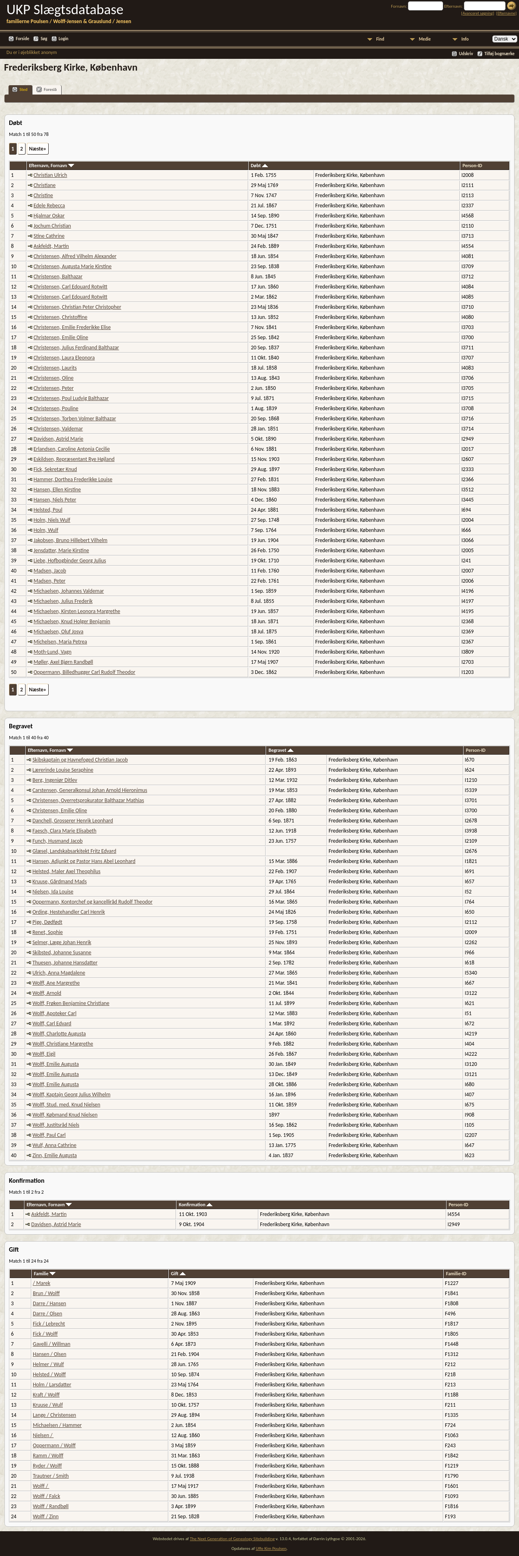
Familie (45, 1273)
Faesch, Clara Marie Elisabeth (64, 830)
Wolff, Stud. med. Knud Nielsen (66, 1104)
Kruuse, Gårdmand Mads (59, 881)
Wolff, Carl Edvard (51, 1023)
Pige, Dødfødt (47, 922)
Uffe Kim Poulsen (271, 1548)
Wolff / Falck (46, 1496)
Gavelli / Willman (52, 1344)
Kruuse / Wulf (48, 1404)
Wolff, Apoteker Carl (54, 1013)
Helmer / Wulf (48, 1364)
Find (380, 39)
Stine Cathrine (49, 235)
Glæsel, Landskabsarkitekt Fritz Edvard (74, 851)
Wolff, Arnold (46, 993)
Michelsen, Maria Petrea (60, 641)
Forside (22, 38)
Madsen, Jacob (50, 570)
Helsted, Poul (48, 509)
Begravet (281, 750)
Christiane (45, 185)
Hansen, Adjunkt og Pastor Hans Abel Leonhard (83, 861)
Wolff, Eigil (44, 1053)
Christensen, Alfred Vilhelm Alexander (75, 256)
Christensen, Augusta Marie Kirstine (73, 266)
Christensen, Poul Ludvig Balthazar (71, 398)
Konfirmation (195, 1204)
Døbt (259, 165)
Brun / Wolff (46, 1293)
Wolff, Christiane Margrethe (62, 1043)
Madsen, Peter (50, 580)
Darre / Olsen (47, 1313)
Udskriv (466, 53)
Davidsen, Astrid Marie (59, 438)
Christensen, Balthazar (58, 276)
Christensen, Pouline (56, 408)
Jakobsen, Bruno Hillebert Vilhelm (70, 540)
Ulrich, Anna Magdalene (58, 972)
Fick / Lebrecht (49, 1323)
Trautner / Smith (51, 1475)
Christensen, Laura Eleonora (64, 357)
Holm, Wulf (46, 530)
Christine (43, 195)
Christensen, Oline (54, 377)
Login (64, 38)
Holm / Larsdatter (52, 1384)
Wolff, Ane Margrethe (56, 982)
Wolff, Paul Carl (49, 1135)
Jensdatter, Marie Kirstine (61, 550)
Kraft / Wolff (46, 1394)
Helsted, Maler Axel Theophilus (66, 871)
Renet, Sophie (47, 932)
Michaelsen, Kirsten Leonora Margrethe (77, 611)
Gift (178, 1273)
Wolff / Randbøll (51, 1506)
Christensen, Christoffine (61, 317)
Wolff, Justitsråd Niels (55, 1124)
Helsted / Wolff (49, 1374)
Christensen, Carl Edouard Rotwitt (70, 286)
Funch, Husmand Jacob (57, 840)
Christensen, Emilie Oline (61, 337)
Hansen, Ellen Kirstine (57, 489)
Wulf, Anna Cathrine (54, 1145)
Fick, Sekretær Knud (55, 469)
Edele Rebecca (49, 205)
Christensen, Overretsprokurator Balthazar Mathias (88, 800)
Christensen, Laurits (55, 367)
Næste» (38, 148)
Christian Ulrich (50, 175)
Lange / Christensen (54, 1415)
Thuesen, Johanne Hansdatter (64, 962)
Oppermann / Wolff (54, 1445)
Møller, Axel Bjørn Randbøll (63, 662)
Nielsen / (43, 1435)
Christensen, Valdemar (58, 428)
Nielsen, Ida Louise (52, 891)
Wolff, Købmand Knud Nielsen (64, 1114)
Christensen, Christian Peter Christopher (77, 306)
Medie (425, 39)
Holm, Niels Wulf (52, 520)
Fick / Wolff (45, 1333)
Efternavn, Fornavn (51, 165)
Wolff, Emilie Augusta (55, 1064)
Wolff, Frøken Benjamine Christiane (70, 1003)
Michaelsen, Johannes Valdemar (69, 591)
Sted (20, 89)
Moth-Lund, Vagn (52, 651)
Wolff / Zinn (46, 1516)
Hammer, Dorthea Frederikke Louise (73, 479)
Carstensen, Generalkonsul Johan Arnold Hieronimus (89, 790)
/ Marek (41, 1283)
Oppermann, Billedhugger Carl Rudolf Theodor (84, 672)
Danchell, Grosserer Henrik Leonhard (72, 820)
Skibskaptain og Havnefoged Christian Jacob (80, 759)
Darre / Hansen (49, 1303)
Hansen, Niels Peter (55, 499)
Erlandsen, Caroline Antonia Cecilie (72, 448)
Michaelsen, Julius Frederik (63, 601)
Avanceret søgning (478, 13)
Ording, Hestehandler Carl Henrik (68, 911)
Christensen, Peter (54, 388)
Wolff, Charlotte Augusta (59, 1033)
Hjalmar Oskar (49, 215)
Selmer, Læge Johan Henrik (61, 942)
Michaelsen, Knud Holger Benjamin (72, 621)
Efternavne (506, 13)
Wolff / (41, 1486)
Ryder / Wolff (47, 1465)
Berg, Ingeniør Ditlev (54, 780)
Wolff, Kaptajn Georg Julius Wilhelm (71, 1094)
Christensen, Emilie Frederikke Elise (72, 327)
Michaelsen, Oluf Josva (59, 631)
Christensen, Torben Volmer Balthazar (75, 418)
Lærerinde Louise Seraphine (62, 769)
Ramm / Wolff (48, 1455)
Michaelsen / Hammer (57, 1425)
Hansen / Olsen (49, 1354)
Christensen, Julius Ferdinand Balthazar (76, 347)
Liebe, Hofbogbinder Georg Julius (70, 560)
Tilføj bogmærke (500, 53)
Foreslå (46, 89)
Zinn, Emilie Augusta (54, 1155)
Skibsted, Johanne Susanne (61, 952)
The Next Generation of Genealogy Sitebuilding (232, 1538)
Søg (44, 38)
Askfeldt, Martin (51, 246)
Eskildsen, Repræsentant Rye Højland (74, 459)
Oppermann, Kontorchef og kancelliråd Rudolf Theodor (92, 901)
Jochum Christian (52, 225)
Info (465, 39)
